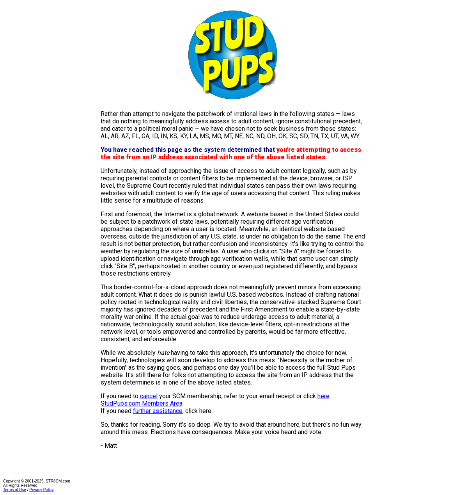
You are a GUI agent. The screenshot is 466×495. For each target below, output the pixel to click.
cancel (149, 396)
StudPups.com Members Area (142, 403)
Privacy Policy (41, 490)
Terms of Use (14, 490)
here (323, 396)
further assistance (158, 411)
